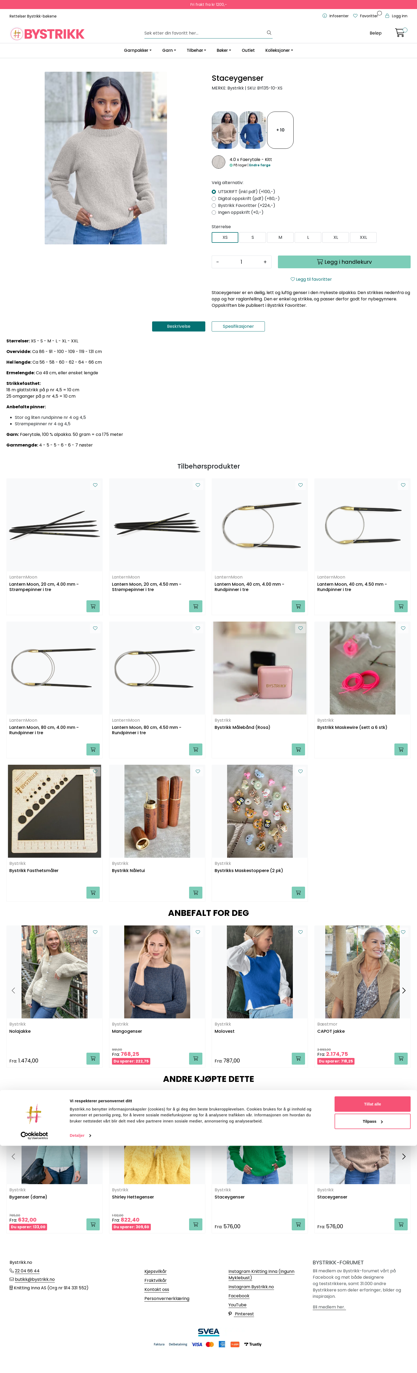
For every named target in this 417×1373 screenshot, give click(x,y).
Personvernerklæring (166, 1298)
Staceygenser (230, 1197)
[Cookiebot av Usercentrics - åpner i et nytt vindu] (34, 1363)
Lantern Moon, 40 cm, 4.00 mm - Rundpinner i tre (249, 587)
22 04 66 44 (27, 1271)
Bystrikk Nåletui (128, 871)
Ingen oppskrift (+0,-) (241, 212)
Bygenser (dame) (28, 1197)
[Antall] (241, 262)
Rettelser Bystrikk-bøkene (33, 16)
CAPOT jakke (331, 1031)
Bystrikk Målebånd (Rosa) (242, 727)
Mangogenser (127, 1031)
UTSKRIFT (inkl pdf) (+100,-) (246, 192)
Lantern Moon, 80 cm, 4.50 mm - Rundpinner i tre (146, 730)
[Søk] (205, 33)
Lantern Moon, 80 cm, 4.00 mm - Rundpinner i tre (44, 730)
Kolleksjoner (277, 50)
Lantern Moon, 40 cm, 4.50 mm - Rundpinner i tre (352, 587)
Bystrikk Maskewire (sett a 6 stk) (352, 727)
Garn (167, 50)
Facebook (238, 1296)
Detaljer (77, 1362)
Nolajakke (20, 1031)
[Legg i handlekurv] (344, 262)
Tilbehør (195, 50)
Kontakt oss (156, 1289)
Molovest (225, 1031)
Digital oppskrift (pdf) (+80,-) (249, 198)
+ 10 (280, 130)
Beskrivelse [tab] (178, 326)
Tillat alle (372, 1331)
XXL (363, 237)
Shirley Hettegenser (133, 1197)
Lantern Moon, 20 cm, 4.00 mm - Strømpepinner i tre (44, 587)
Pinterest (241, 1314)
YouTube (237, 1305)
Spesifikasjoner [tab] (238, 326)
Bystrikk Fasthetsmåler (34, 871)
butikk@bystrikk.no (35, 1279)
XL (335, 237)
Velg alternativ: (227, 183)
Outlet (248, 50)
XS (225, 237)
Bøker (222, 50)
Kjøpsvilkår (155, 1271)
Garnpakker (136, 50)
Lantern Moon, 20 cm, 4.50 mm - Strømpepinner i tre (146, 587)
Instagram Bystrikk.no (251, 1287)
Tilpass (373, 1348)
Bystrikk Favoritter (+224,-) (246, 205)
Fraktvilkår (155, 1280)
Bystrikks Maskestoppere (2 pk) (249, 871)
